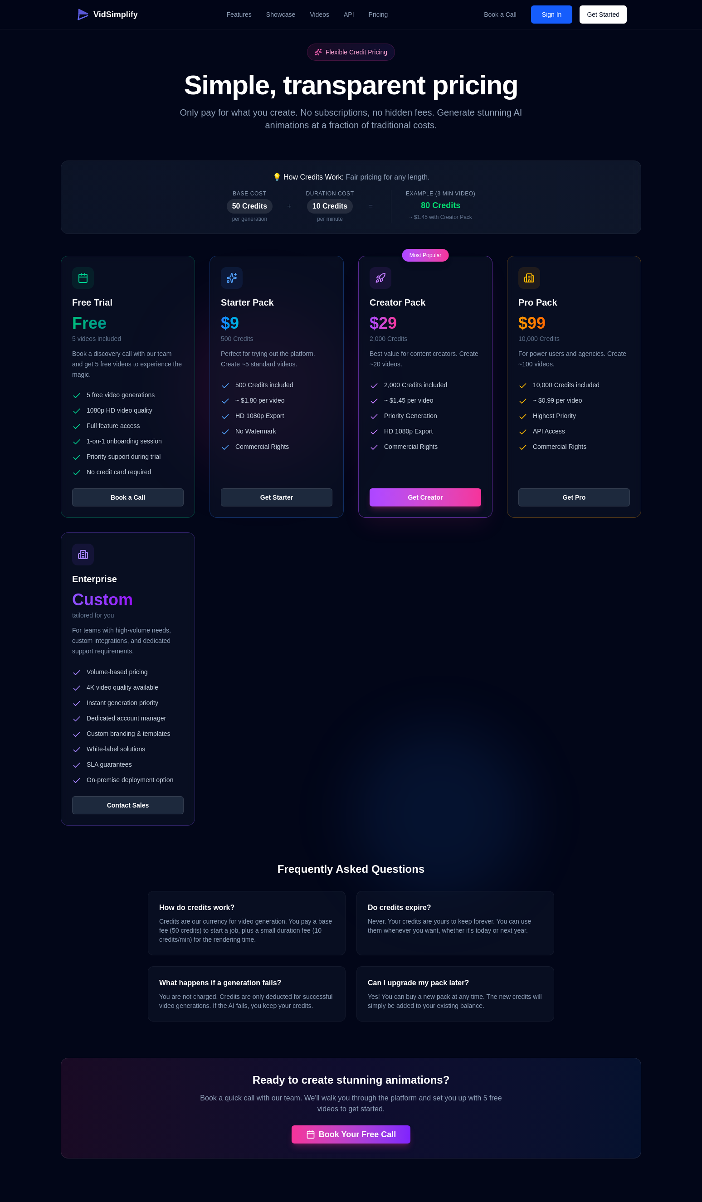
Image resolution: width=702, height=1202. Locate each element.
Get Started (603, 14)
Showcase (281, 14)
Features (239, 14)
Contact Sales (128, 805)
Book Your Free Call (351, 1134)
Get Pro (574, 497)
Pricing (378, 14)
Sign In (552, 14)
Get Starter (276, 497)
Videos (319, 14)
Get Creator (425, 497)
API (349, 14)
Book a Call (500, 14)
